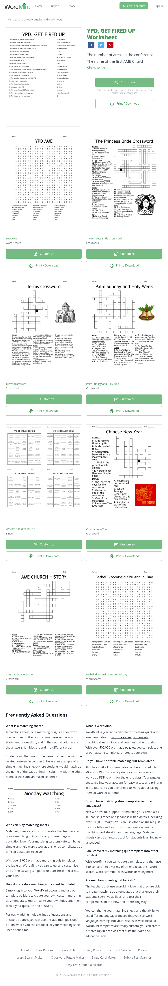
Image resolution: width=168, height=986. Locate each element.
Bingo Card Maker (104, 957)
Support (54, 6)
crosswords (140, 737)
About (25, 950)
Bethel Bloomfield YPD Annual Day (106, 674)
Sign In (159, 6)
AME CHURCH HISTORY (19, 674)
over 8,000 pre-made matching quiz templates (44, 860)
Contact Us (67, 950)
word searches (121, 737)
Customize (124, 82)
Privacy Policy (92, 950)
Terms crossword (16, 384)
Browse (71, 6)
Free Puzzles (44, 950)
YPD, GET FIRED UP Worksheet (111, 34)
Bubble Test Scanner (137, 957)
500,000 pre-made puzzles (117, 747)
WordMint (41, 890)
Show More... (98, 67)
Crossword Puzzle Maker (67, 957)
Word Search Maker (30, 957)
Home (39, 6)
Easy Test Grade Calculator (84, 965)
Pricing (142, 950)
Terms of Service (119, 950)
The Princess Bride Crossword (104, 238)
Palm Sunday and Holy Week (103, 384)
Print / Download (124, 103)
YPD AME (11, 238)
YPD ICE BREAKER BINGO (21, 529)
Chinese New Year (97, 529)
